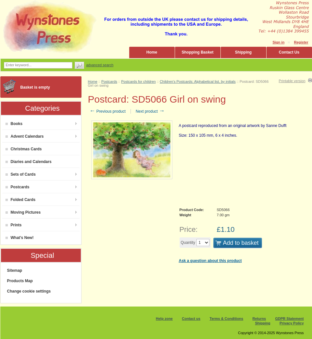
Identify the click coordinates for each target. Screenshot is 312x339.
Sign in (278, 42)
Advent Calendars (25, 136)
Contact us (191, 318)
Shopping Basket (197, 52)
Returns (259, 318)
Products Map (20, 281)
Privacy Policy (292, 323)
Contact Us (289, 52)
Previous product (108, 111)
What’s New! (20, 237)
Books (14, 123)
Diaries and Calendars (29, 161)
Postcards (18, 187)
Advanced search (100, 65)
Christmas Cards (24, 149)
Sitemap (14, 270)
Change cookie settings (29, 291)
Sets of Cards (21, 174)
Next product (150, 111)
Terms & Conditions (226, 318)
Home (151, 52)
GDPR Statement (289, 318)
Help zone (164, 318)
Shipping (243, 52)
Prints (14, 225)
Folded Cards (21, 199)
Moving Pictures (23, 212)
